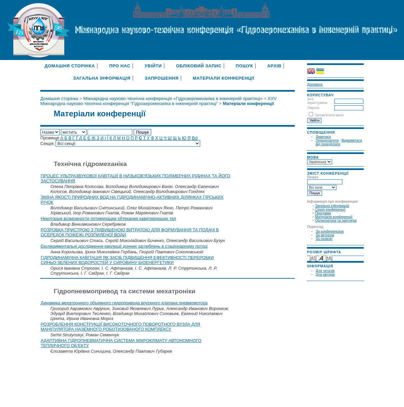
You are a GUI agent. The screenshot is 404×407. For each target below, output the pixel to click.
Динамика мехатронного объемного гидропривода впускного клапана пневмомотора (124, 302)
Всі (195, 137)
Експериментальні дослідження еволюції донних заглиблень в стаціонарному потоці (124, 246)
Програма (323, 213)
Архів (274, 65)
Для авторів (325, 274)
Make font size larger (329, 258)
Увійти (153, 65)
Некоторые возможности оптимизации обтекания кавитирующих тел (108, 218)
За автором (325, 235)
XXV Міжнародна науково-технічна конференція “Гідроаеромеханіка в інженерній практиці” (158, 101)
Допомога (315, 84)
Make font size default (321, 258)
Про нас (120, 65)
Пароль (313, 108)
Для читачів (325, 271)
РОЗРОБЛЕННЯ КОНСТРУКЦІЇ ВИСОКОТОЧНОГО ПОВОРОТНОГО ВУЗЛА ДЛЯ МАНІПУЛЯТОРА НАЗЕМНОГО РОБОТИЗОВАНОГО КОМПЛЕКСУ (120, 327)
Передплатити (327, 140)
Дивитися (323, 137)
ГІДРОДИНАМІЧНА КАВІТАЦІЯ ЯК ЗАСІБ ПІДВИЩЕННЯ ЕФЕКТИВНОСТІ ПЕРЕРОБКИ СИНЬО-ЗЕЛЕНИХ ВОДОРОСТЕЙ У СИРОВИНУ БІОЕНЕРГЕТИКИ (127, 260)
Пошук (244, 65)
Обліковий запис (198, 65)
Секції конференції (330, 209)
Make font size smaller (313, 258)
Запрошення (162, 78)
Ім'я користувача (317, 101)
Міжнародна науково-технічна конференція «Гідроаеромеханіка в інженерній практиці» (173, 98)
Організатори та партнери (336, 220)
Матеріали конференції (333, 217)
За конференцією (330, 231)
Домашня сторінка (70, 65)
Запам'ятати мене (329, 115)
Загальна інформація (332, 206)
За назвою (324, 239)
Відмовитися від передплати (339, 142)
